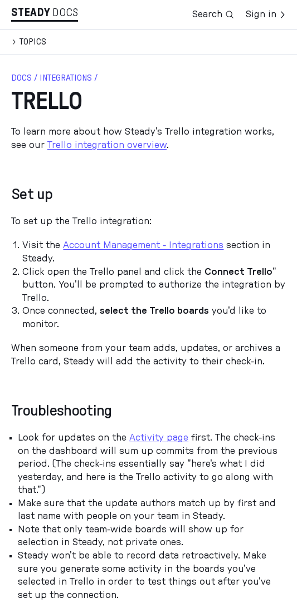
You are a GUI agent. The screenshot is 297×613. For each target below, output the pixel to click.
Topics (33, 41)
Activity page (158, 437)
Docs (65, 12)
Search (213, 14)
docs (21, 77)
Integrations (66, 77)
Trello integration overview (107, 145)
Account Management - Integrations (143, 245)
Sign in (266, 14)
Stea (30, 12)
